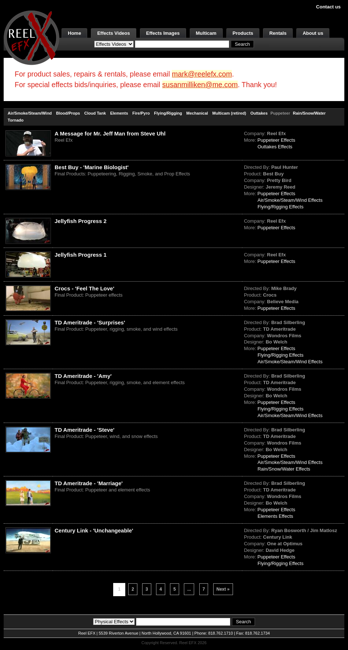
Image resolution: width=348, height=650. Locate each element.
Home (74, 33)
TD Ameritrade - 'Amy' (83, 376)
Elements (119, 113)
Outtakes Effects (275, 146)
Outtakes (258, 113)
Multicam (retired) (229, 113)
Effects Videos (113, 33)
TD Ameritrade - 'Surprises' (90, 322)
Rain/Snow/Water (309, 113)
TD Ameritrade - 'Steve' (84, 430)
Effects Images (163, 33)
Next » (223, 589)
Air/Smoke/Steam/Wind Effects (290, 200)
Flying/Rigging (168, 113)
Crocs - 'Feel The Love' (84, 288)
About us (313, 33)
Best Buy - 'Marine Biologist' (92, 167)
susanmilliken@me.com (200, 85)
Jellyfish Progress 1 (81, 255)
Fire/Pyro (141, 113)
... (189, 589)
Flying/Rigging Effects (281, 206)
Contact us (328, 7)
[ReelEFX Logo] (31, 37)
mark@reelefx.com (202, 74)
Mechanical (197, 113)
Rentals (277, 33)
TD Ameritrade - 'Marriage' (89, 483)
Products (243, 33)
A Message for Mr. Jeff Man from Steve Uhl (110, 133)
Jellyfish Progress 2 (81, 221)
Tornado (15, 120)
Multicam (206, 33)
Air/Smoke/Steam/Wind (30, 113)
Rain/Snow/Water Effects (284, 469)
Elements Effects (275, 516)
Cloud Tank (95, 113)
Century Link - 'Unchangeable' (94, 530)
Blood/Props (68, 113)
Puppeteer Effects (276, 140)
